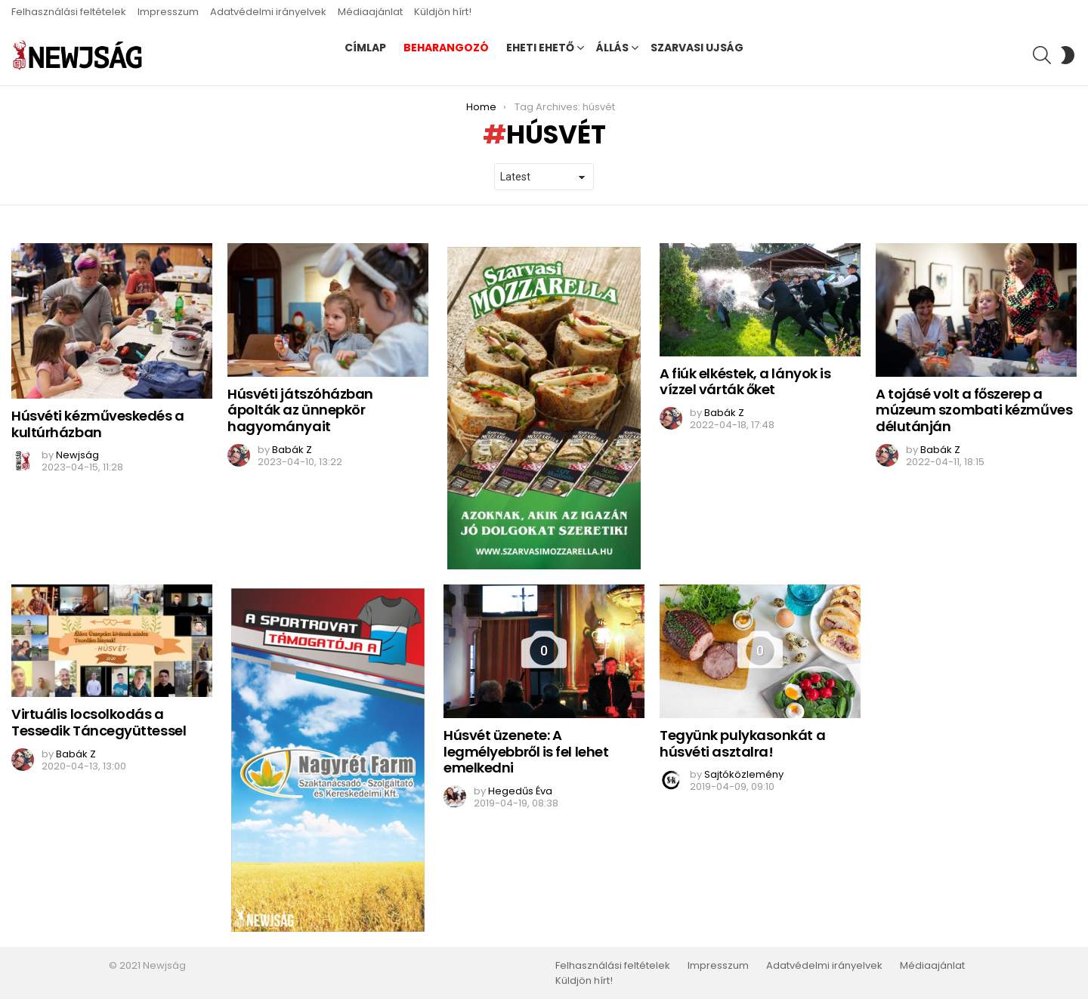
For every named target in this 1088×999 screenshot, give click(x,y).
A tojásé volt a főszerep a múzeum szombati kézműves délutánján (974, 410)
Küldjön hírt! (442, 12)
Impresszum (168, 12)
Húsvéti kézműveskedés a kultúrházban (97, 424)
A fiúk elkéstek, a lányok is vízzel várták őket (745, 381)
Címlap (365, 47)
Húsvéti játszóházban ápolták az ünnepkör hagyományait (300, 410)
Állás (612, 47)
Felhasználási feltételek (68, 12)
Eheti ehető (540, 47)
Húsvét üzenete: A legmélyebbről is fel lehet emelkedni (526, 751)
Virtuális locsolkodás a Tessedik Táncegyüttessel (98, 722)
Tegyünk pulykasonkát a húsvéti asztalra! (742, 743)
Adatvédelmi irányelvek (268, 12)
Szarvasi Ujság (697, 47)
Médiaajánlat (370, 12)
